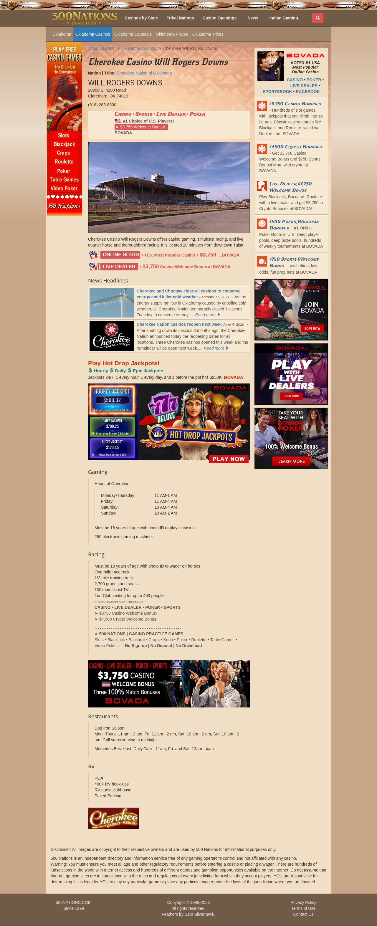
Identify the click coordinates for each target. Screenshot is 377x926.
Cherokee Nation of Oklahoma (144, 73)
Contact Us (303, 914)
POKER (314, 79)
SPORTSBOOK (277, 91)
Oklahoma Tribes (208, 34)
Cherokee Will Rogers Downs (190, 48)
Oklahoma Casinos (92, 34)
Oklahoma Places (172, 34)
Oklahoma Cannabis (133, 34)
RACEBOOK (308, 91)
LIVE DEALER (304, 85)
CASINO (295, 79)
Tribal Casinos (101, 48)
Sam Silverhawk (199, 914)
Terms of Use (303, 908)
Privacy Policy (303, 902)
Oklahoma (61, 34)
